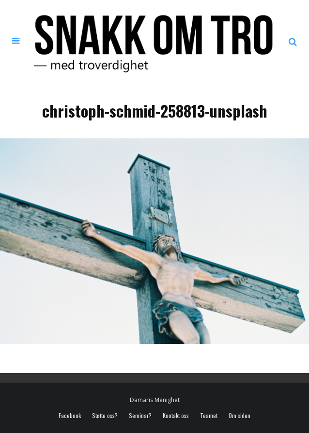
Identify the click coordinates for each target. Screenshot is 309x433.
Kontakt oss (176, 415)
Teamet (208, 415)
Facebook (70, 415)
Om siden (239, 415)
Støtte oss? (105, 415)
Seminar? (140, 415)
